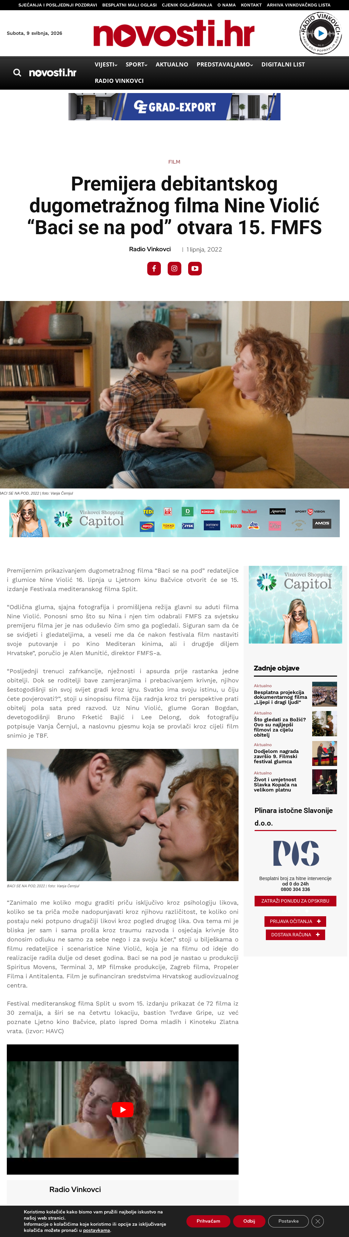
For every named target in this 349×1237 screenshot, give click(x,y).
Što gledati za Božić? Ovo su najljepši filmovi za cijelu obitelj (281, 725)
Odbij (249, 1221)
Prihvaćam (208, 1221)
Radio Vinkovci (150, 249)
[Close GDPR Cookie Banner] (318, 1221)
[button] (17, 72)
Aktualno (263, 686)
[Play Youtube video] (123, 1109)
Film (174, 162)
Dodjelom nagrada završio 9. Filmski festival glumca (275, 753)
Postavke (288, 1221)
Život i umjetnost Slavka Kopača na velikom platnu (274, 782)
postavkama (96, 1230)
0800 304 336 (295, 887)
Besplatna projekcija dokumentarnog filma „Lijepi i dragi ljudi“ (279, 697)
